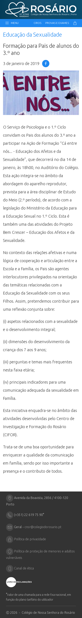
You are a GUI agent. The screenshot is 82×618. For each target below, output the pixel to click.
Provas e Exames (57, 22)
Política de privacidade (30, 539)
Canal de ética (24, 568)
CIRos (37, 22)
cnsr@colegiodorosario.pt (43, 527)
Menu (12, 23)
